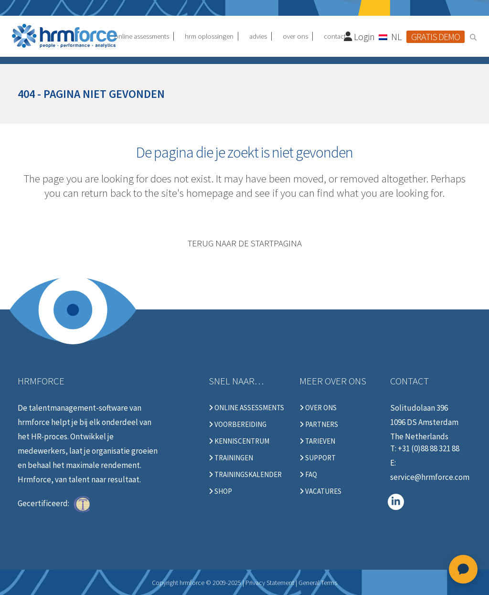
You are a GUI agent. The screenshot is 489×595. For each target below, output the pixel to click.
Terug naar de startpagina (245, 243)
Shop (220, 491)
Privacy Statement (269, 582)
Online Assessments (246, 408)
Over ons (318, 408)
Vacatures (320, 491)
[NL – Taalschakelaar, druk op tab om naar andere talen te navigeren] (390, 36)
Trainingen (231, 458)
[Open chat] (463, 569)
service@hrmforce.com (429, 477)
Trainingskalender (245, 474)
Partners (318, 424)
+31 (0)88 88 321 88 (428, 448)
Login (359, 36)
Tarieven (317, 441)
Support (317, 458)
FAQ (308, 474)
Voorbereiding (237, 424)
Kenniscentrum (239, 441)
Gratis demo (435, 36)
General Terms (317, 582)
